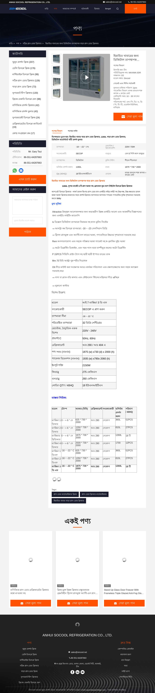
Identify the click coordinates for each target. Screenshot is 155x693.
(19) (27, 125)
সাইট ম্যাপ (126, 671)
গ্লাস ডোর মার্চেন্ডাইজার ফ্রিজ (65, 494)
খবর (125, 666)
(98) (26, 99)
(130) (25, 93)
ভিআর (97, 9)
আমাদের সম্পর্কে (69, 9)
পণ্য (55, 9)
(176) (23, 68)
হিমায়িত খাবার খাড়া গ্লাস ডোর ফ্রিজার (69, 501)
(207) (23, 62)
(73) (24, 87)
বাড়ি (46, 9)
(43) (25, 111)
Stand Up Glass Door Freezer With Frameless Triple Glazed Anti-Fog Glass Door (124, 592)
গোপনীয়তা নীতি (125, 677)
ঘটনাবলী (85, 9)
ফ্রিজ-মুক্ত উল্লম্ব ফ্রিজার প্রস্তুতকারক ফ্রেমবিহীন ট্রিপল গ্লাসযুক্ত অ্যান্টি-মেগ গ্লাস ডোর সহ (76, 592)
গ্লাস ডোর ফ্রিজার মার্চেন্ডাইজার (94, 494)
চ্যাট (135, 9)
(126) (26, 80)
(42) (25, 105)
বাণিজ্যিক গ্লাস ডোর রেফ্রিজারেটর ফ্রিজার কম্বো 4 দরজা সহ (29, 591)
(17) (23, 133)
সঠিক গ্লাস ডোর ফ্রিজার (32, 43)
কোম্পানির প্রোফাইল (126, 649)
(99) (25, 74)
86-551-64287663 (137, 2)
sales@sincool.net (112, 2)
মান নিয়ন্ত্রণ (125, 660)
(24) (26, 117)
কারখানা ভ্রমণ (125, 654)
